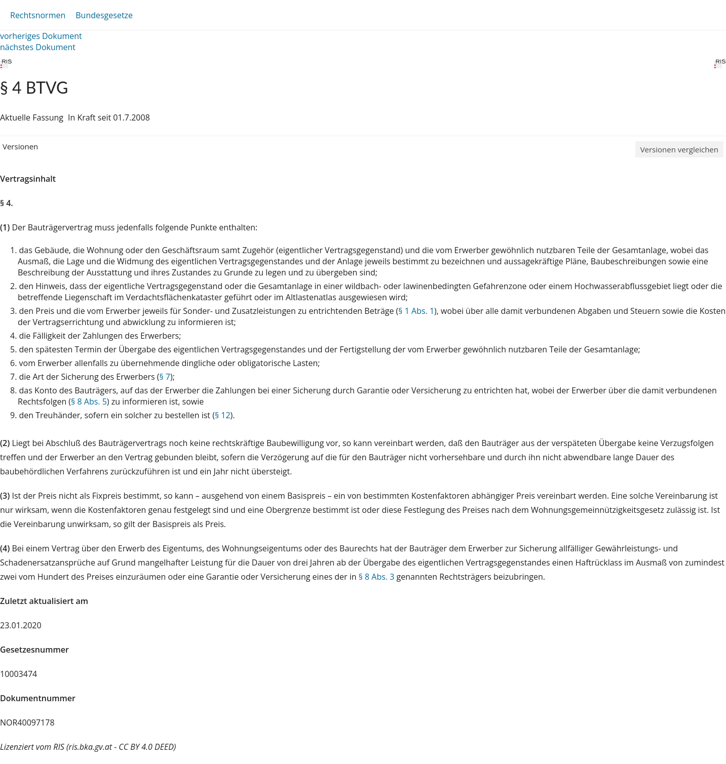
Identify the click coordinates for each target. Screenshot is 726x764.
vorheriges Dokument (41, 36)
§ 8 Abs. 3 (377, 576)
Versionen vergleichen (679, 149)
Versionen (20, 146)
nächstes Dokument (37, 47)
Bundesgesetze (104, 15)
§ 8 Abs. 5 (89, 401)
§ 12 (223, 415)
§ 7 (164, 376)
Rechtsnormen (37, 15)
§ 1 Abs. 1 (416, 310)
